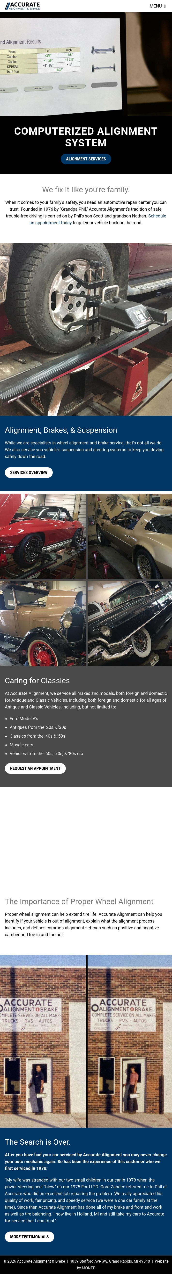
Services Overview (28, 472)
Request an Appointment (35, 768)
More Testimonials (29, 1236)
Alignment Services (86, 158)
